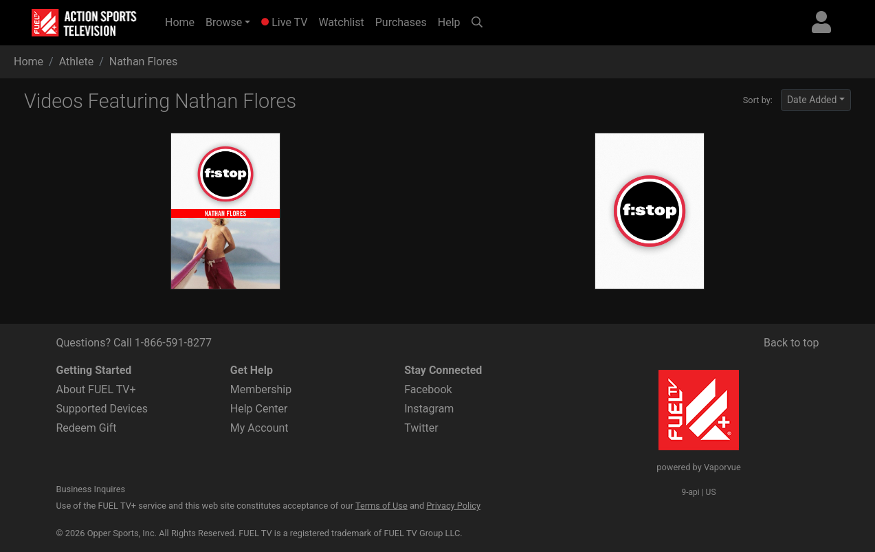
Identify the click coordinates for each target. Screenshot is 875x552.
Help (449, 22)
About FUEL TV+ (96, 389)
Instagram (429, 408)
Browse (224, 22)
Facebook (428, 389)
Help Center (259, 408)
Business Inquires (91, 489)
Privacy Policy (453, 505)
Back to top (791, 342)
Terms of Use (381, 505)
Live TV (284, 22)
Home (182, 21)
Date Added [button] (812, 99)
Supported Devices (102, 408)
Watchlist (341, 22)
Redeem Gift (86, 427)
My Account (259, 427)
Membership (260, 389)
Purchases (401, 22)
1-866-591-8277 (173, 342)
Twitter (421, 427)
